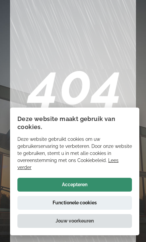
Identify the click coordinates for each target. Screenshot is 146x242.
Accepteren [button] (74, 184)
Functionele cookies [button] (75, 202)
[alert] (74, 171)
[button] (74, 221)
